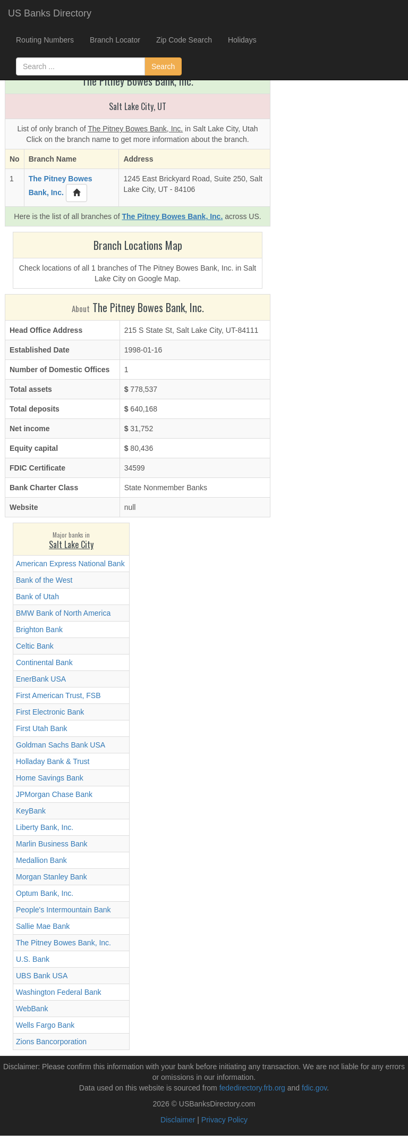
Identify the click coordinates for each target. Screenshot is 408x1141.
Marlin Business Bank (52, 844)
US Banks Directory (49, 13)
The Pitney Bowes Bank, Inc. (63, 942)
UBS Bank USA (41, 975)
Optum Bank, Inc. (44, 893)
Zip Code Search (184, 40)
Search (163, 66)
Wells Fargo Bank (45, 1025)
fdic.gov (314, 1088)
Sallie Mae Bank (43, 926)
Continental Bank (44, 662)
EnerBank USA (41, 679)
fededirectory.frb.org (252, 1088)
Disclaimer (177, 1119)
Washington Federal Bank (58, 992)
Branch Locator (115, 40)
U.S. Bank (32, 959)
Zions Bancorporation (51, 1041)
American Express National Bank (70, 563)
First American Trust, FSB (58, 695)
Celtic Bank (35, 646)
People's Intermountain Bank (63, 909)
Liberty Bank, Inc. (44, 827)
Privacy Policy (224, 1119)
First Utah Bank (41, 728)
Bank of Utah (37, 596)
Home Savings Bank (49, 778)
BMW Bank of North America (63, 613)
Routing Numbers (45, 40)
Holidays (242, 40)
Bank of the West (44, 580)
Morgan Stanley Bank (51, 876)
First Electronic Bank (50, 712)
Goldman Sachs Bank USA (60, 745)
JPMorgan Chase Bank (54, 794)
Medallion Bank (41, 860)
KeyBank (31, 811)
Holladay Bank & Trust (53, 761)
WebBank (32, 1008)
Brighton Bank (39, 629)
